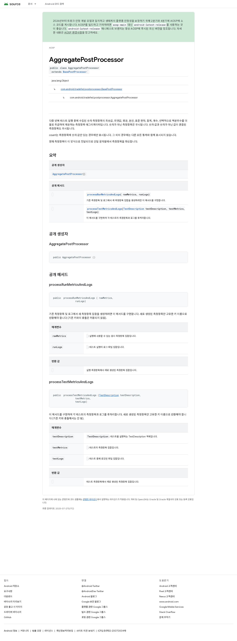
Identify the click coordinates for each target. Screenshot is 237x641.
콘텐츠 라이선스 (90, 499)
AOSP (52, 47)
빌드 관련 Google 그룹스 (94, 612)
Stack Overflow (167, 612)
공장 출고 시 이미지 (13, 606)
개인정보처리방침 (64, 630)
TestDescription (133, 208)
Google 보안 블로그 (91, 601)
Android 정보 (10, 630)
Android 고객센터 (168, 586)
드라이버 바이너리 (12, 612)
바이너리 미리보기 (12, 601)
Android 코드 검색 (54, 3)
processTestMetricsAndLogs (104, 208)
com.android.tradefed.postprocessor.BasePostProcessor (91, 89)
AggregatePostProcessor (68, 173)
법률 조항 (36, 630)
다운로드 (8, 596)
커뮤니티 (24, 630)
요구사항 (8, 591)
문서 (30, 3)
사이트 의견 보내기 (85, 630)
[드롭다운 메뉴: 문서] (36, 4)
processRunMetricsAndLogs (103, 194)
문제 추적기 (164, 617)
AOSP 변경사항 (73, 32)
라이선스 (49, 630)
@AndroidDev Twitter (93, 591)
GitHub (7, 617)
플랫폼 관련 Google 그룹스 (95, 606)
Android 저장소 (11, 586)
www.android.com (169, 601)
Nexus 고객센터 (167, 596)
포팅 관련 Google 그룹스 (94, 617)
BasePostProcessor (75, 71)
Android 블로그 (89, 596)
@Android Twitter (91, 586)
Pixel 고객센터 (166, 591)
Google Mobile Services (171, 606)
